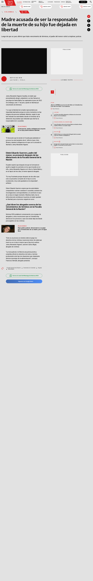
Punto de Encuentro (69, 2)
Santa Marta (11, 269)
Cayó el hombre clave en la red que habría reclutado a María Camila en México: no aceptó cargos (68, 125)
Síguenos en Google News (24, 281)
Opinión (63, 2)
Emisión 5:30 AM (25, 7)
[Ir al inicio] (10, 3)
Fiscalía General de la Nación (14, 267)
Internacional (27, 2)
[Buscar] (91, 2)
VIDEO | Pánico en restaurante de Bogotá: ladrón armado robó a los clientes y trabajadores (67, 135)
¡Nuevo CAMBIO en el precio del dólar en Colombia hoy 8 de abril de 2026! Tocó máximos (66, 105)
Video (24, 12)
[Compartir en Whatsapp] (88, 29)
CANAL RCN (83, 1)
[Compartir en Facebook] (88, 20)
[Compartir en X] (88, 25)
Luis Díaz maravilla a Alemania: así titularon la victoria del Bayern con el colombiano (67, 115)
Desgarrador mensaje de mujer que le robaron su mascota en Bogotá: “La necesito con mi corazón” (68, 144)
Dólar (52, 102)
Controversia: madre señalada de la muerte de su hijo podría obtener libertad (31, 129)
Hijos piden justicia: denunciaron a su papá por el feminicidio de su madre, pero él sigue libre (32, 229)
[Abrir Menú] (2, 2)
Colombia (19, 2)
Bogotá (40, 267)
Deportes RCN (34, 2)
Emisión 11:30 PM (85, 7)
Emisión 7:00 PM (65, 7)
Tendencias (57, 2)
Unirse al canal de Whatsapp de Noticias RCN (24, 89)
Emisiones (5, 6)
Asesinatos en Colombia (29, 267)
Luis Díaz (56, 112)
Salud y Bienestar (41, 2)
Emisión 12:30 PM (45, 7)
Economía (50, 2)
